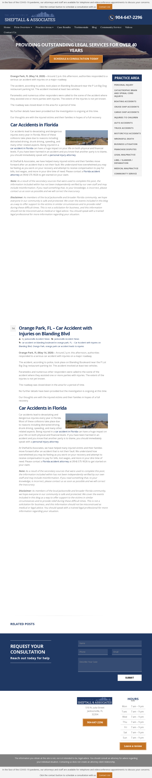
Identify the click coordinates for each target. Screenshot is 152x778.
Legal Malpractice (124, 154)
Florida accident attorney (56, 461)
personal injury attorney (63, 155)
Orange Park (38, 346)
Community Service (110, 27)
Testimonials (81, 27)
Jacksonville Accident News (37, 339)
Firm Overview (22, 27)
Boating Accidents (125, 101)
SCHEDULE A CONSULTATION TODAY (76, 58)
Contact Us (10, 32)
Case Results (64, 27)
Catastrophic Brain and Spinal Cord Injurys (125, 93)
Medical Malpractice (126, 168)
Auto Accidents (123, 122)
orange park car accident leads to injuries (65, 346)
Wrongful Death (124, 138)
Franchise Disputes (125, 149)
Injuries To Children (126, 117)
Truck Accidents (123, 128)
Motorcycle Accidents (127, 133)
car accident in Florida (21, 148)
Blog (94, 27)
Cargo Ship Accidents (126, 112)
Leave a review (133, 746)
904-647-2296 (128, 17)
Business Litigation (125, 144)
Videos (128, 27)
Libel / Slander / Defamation (123, 161)
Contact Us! (104, 6)
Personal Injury (123, 84)
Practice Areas (44, 27)
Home (7, 27)
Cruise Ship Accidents (126, 106)
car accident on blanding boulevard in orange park (45, 342)
